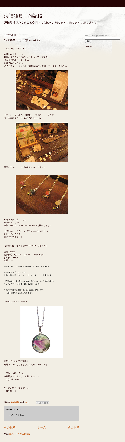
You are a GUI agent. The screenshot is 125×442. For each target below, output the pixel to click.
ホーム (41, 427)
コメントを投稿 (16, 415)
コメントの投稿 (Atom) (19, 434)
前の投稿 (73, 427)
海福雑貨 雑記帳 (23, 16)
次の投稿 (9, 427)
